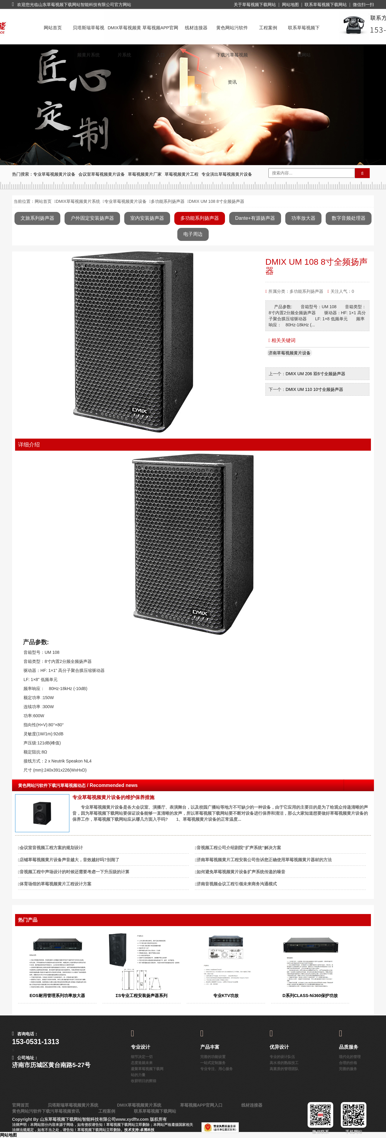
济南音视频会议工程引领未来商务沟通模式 (237, 883)
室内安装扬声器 (147, 218)
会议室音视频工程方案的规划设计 (51, 847)
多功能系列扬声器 (168, 201)
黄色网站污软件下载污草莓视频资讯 (232, 33)
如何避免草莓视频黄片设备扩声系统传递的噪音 (241, 871)
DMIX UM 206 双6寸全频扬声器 (315, 373)
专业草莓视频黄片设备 (125, 201)
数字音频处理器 (348, 218)
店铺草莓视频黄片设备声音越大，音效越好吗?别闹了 (69, 859)
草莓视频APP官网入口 (160, 33)
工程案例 (268, 27)
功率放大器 (303, 218)
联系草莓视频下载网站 (326, 4)
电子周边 (193, 234)
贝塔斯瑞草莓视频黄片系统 (88, 33)
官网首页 (20, 1105)
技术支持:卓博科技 (139, 1130)
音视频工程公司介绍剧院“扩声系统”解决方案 (239, 847)
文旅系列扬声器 (37, 218)
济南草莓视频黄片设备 (289, 352)
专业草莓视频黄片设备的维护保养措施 (113, 797)
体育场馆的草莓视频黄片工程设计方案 (55, 883)
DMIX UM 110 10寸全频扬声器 (314, 389)
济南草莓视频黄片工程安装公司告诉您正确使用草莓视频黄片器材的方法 (264, 859)
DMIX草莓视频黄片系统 (124, 33)
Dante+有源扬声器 (255, 218)
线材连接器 (196, 27)
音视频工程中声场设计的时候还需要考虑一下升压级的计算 (74, 871)
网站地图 (290, 4)
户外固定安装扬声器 (92, 218)
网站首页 (53, 27)
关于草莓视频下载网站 (255, 4)
